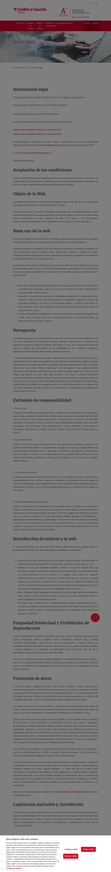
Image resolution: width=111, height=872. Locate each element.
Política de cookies (14, 868)
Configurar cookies (71, 849)
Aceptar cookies (88, 849)
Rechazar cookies (71, 856)
